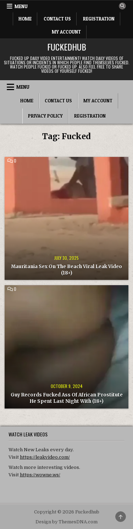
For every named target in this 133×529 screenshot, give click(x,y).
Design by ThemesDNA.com (66, 521)
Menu (21, 6)
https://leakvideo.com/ (45, 457)
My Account (66, 32)
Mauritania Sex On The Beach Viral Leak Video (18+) (66, 270)
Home (25, 19)
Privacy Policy (45, 116)
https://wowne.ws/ (40, 474)
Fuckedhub (66, 46)
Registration (99, 19)
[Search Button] (122, 6)
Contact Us (57, 19)
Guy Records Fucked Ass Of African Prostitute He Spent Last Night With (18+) (67, 398)
